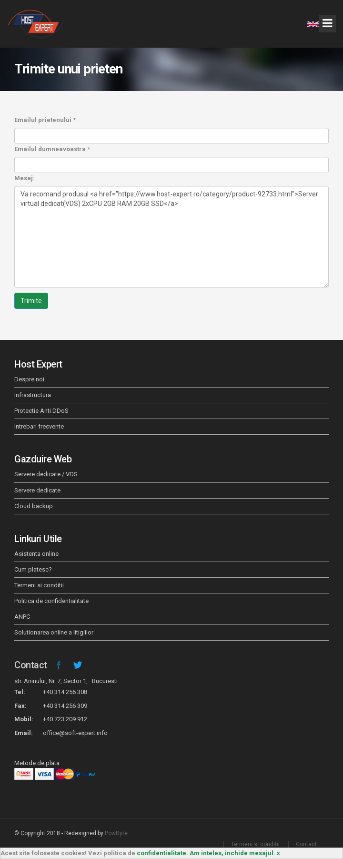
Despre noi (29, 379)
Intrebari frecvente (39, 426)
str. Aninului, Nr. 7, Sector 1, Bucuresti (66, 681)
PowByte (116, 833)
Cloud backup (33, 506)
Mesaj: (24, 178)
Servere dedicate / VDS (46, 474)
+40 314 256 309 (65, 705)
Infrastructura (32, 395)
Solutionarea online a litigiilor (53, 632)
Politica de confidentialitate (51, 600)
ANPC (22, 616)
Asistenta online (36, 553)
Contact (30, 665)
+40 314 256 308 (65, 691)
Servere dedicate (37, 490)
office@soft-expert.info (75, 732)
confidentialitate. (162, 853)
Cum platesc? (33, 569)
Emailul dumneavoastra (52, 149)
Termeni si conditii (39, 585)
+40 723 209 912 (65, 719)
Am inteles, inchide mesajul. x (235, 853)
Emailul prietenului (45, 119)
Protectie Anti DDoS (41, 410)
